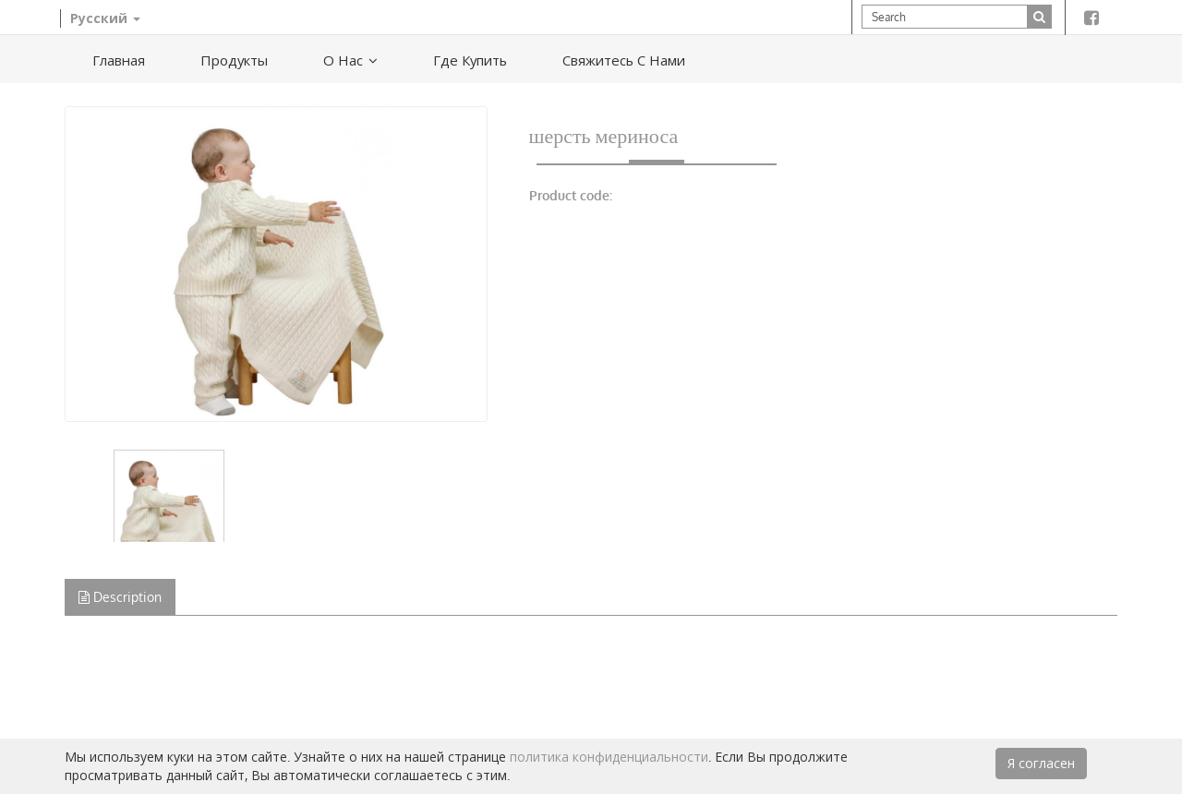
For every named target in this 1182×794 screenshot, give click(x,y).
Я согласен (1041, 763)
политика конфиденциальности (609, 756)
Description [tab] (120, 597)
